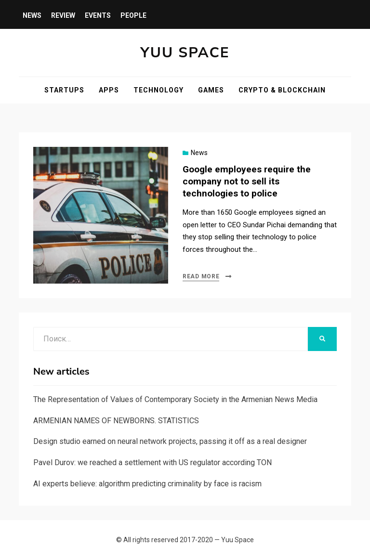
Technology (158, 90)
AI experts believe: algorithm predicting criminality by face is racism (147, 483)
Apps (109, 90)
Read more (201, 276)
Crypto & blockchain (282, 90)
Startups (64, 90)
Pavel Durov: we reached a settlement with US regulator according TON (152, 462)
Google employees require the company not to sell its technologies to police (247, 181)
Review (63, 15)
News (32, 15)
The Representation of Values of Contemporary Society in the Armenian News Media (175, 399)
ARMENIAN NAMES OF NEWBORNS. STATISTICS (116, 420)
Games (211, 90)
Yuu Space (184, 53)
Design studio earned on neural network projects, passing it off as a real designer (170, 441)
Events (98, 15)
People (133, 15)
